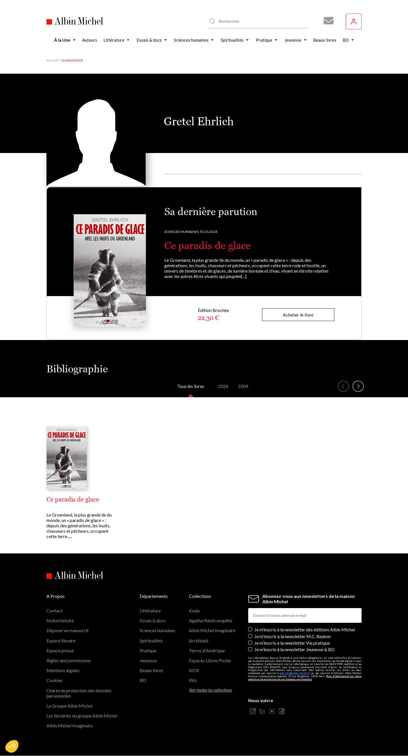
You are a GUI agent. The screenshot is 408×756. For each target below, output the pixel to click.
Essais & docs (153, 620)
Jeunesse (148, 660)
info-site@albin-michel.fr (295, 673)
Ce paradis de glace (207, 245)
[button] (12, 746)
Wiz (193, 680)
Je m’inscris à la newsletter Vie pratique (292, 642)
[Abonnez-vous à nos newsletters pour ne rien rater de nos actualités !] (326, 21)
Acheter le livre (298, 314)
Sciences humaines (157, 630)
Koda (194, 610)
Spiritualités (151, 640)
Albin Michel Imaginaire (69, 725)
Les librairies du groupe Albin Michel (81, 715)
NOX (194, 670)
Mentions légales (63, 670)
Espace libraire (60, 640)
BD (143, 680)
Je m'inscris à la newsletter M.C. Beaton (292, 636)
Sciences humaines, (181, 232)
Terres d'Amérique (207, 650)
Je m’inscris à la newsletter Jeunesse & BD (294, 649)
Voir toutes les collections (210, 690)
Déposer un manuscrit (67, 630)
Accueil (52, 60)
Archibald (198, 640)
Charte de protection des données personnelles (79, 693)
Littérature (150, 610)
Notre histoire (60, 620)
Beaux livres (151, 670)
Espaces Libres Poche (210, 660)
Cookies (54, 680)
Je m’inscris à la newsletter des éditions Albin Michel (304, 629)
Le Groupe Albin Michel (69, 705)
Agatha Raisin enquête (210, 620)
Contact (54, 610)
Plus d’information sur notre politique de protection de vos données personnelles (305, 678)
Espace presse (60, 650)
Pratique (148, 650)
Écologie (209, 232)
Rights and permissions (68, 660)
